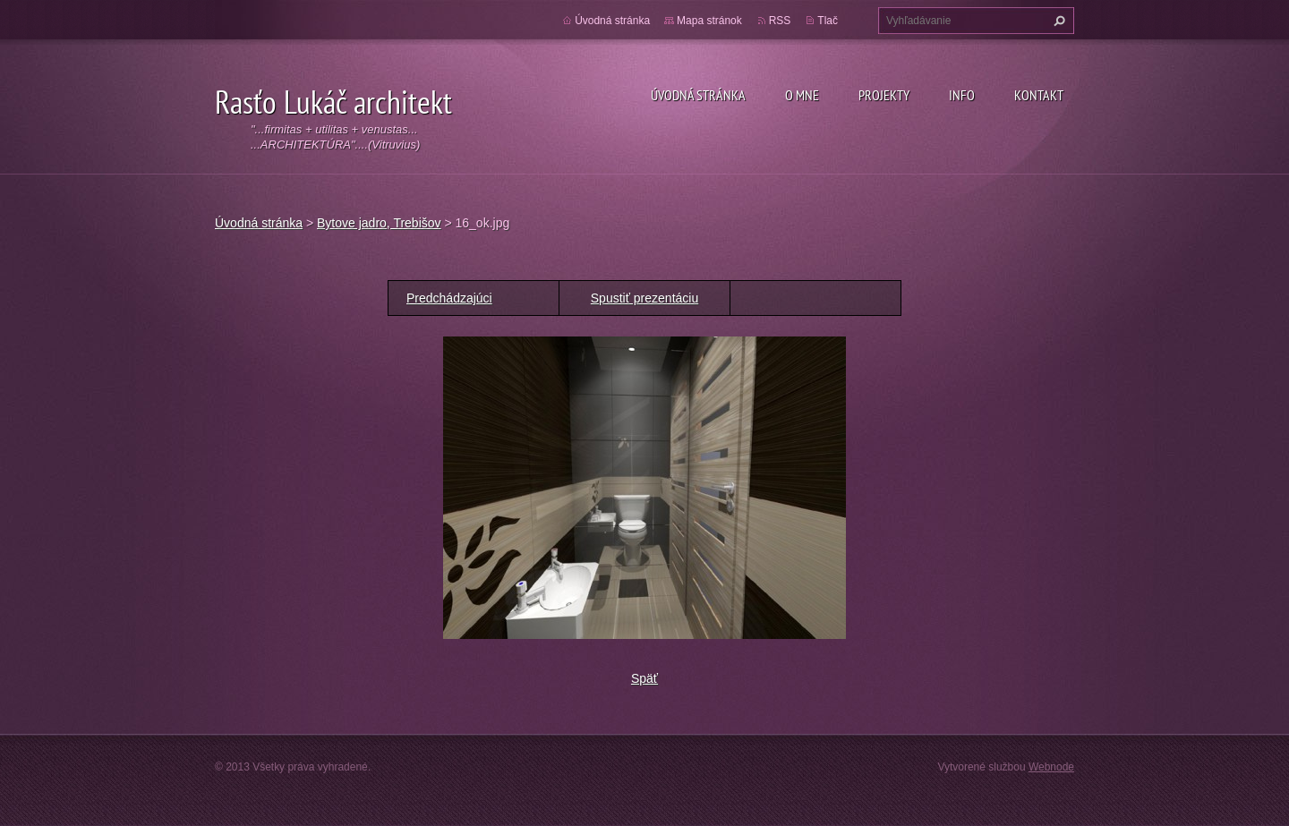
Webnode (1051, 767)
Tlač (827, 20)
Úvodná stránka (698, 95)
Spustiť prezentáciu (644, 298)
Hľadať (1057, 20)
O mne (802, 95)
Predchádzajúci (449, 298)
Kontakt (1038, 95)
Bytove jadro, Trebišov (379, 223)
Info (962, 95)
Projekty (883, 95)
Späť (644, 678)
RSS (780, 20)
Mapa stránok (709, 20)
